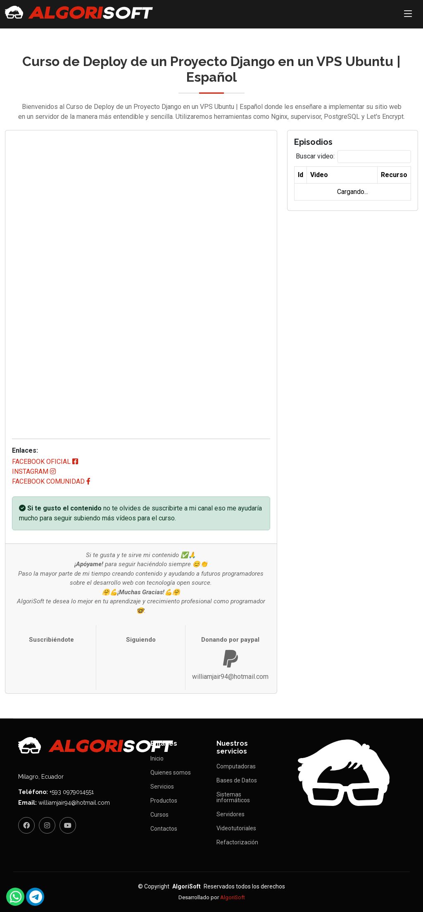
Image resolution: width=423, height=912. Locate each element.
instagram (34, 471)
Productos (163, 800)
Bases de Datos (236, 780)
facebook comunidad (51, 481)
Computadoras (236, 766)
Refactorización (237, 842)
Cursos (159, 814)
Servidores (230, 814)
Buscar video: (315, 156)
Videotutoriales (236, 828)
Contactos (163, 829)
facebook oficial (45, 461)
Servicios (162, 786)
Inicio (157, 758)
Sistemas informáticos (233, 797)
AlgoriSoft (232, 897)
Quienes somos (170, 772)
